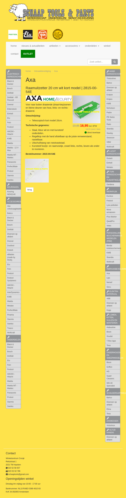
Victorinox (111, 425)
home (14, 45)
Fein (9, 122)
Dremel (10, 104)
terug (29, 190)
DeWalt (10, 93)
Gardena (110, 184)
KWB (9, 139)
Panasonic (11, 162)
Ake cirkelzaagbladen (14, 207)
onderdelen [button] (92, 45)
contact (14, 53)
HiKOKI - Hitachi (11, 132)
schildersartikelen (113, 391)
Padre (109, 112)
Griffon (109, 367)
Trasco (10, 328)
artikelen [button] (55, 45)
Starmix (10, 175)
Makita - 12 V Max (13, 149)
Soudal (109, 336)
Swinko (10, 180)
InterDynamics (13, 292)
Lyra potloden (112, 205)
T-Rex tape (111, 341)
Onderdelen (13, 338)
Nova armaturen (111, 210)
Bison (109, 332)
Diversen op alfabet (12, 235)
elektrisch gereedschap (14, 74)
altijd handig (111, 431)
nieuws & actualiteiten (32, 45)
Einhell (10, 114)
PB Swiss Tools (111, 118)
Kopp (109, 310)
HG (108, 371)
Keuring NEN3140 (11, 193)
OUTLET (28, 53)
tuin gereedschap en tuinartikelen (113, 176)
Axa (56, 71)
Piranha (10, 315)
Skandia (110, 129)
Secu (109, 287)
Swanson (110, 138)
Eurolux (110, 196)
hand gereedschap (113, 72)
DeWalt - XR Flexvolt (12, 98)
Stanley (110, 133)
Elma (109, 409)
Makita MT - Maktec (12, 156)
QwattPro (111, 221)
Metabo (10, 306)
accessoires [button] (72, 45)
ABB (108, 298)
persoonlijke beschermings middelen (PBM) (113, 235)
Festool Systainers (11, 279)
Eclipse (110, 95)
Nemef (109, 282)
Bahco (10, 213)
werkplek (112, 190)
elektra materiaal (112, 292)
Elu (8, 118)
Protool (10, 171)
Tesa (109, 345)
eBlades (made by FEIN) (11, 257)
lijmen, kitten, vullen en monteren (112, 319)
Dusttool (10, 245)
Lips (108, 278)
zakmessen (112, 419)
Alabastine (111, 327)
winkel (107, 45)
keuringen (13, 186)
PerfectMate (12, 166)
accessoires (14, 200)
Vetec (109, 226)
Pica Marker (112, 217)
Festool (10, 127)
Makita (10, 143)
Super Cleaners (110, 377)
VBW (109, 142)
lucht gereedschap (113, 152)
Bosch (10, 88)
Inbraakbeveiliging (42, 71)
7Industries (111, 78)
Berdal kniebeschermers (113, 246)
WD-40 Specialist (111, 384)
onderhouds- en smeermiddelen (113, 354)
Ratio (109, 124)
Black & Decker (10, 82)
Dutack (10, 250)
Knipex (109, 99)
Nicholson (111, 108)
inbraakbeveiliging (113, 267)
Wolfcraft (11, 333)
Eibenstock (12, 109)
